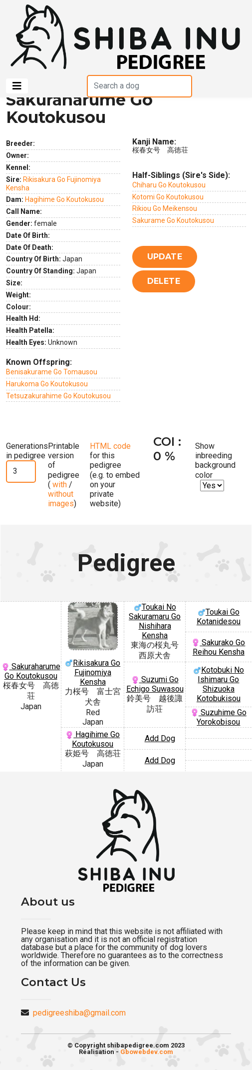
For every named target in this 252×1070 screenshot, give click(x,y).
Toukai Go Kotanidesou (219, 616)
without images (61, 498)
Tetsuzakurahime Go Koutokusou (58, 396)
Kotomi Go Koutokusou (168, 197)
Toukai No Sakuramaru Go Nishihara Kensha (155, 621)
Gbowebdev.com (146, 1052)
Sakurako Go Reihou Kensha (218, 647)
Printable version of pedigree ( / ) (63, 474)
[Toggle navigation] (17, 85)
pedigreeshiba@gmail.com (79, 1013)
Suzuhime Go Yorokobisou (219, 717)
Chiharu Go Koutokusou (169, 185)
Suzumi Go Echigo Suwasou (155, 684)
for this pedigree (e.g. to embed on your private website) (115, 474)
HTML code (110, 446)
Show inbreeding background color (215, 460)
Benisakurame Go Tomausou (51, 372)
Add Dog (160, 738)
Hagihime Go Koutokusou (64, 199)
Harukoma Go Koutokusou (47, 384)
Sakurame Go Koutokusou (173, 220)
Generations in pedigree (27, 450)
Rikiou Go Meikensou (164, 208)
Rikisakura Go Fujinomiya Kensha (92, 644)
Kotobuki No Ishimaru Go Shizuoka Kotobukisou (218, 684)
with (58, 484)
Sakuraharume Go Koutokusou (30, 671)
